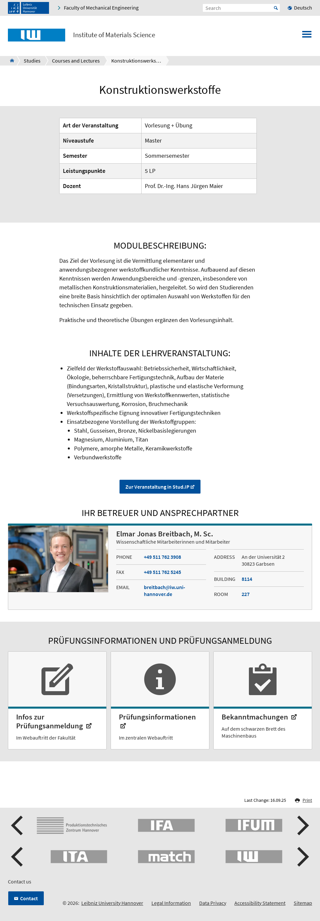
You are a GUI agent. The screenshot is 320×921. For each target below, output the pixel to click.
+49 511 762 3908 (162, 557)
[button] (18, 825)
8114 (247, 579)
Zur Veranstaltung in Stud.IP (157, 486)
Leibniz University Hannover (112, 903)
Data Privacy (212, 903)
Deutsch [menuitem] (303, 7)
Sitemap (303, 903)
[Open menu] (307, 36)
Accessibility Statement (259, 903)
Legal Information (171, 903)
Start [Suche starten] (276, 8)
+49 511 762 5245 (162, 572)
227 (246, 594)
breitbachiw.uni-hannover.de (164, 590)
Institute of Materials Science (114, 35)
